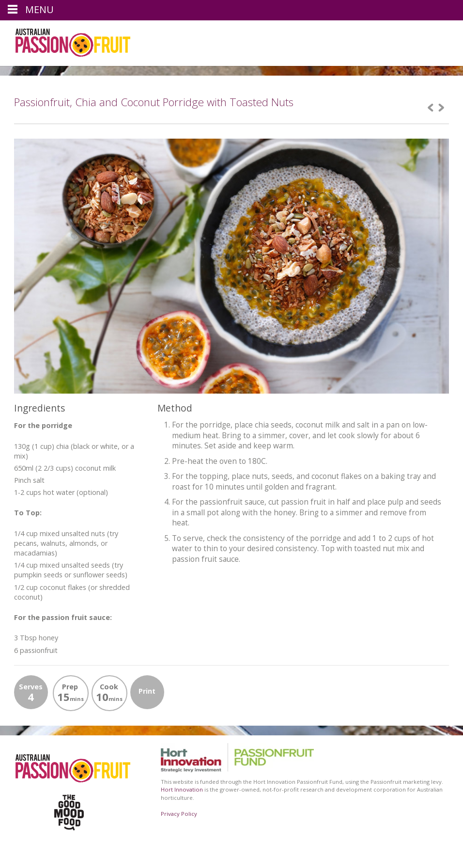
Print (147, 691)
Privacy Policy (179, 813)
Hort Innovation (182, 789)
